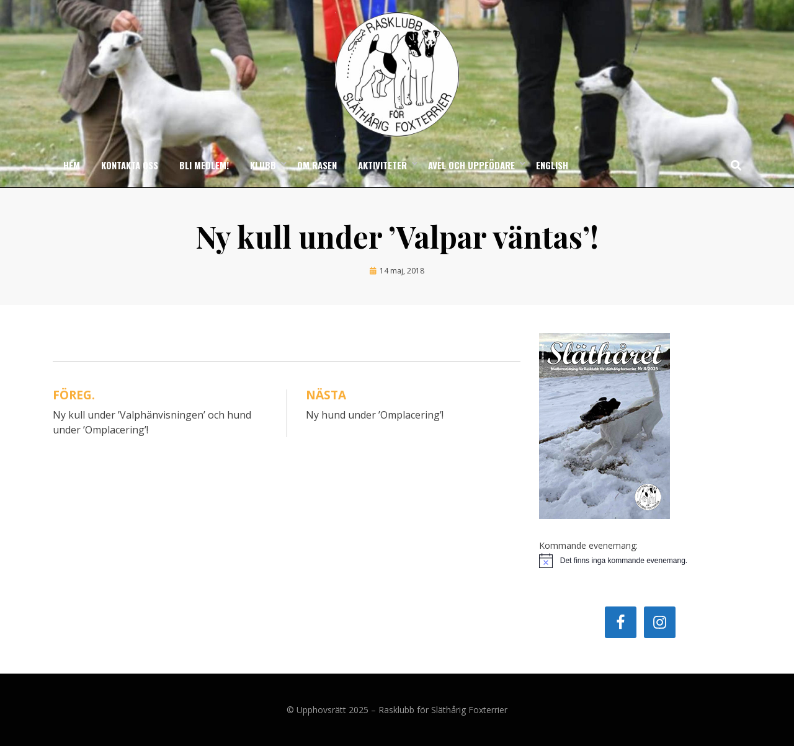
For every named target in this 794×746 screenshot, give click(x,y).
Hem (71, 165)
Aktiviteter (382, 165)
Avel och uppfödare (471, 165)
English (552, 165)
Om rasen (317, 165)
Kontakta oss (129, 165)
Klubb (263, 165)
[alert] (640, 560)
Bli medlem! (204, 165)
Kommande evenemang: (588, 545)
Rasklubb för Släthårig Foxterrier (442, 710)
